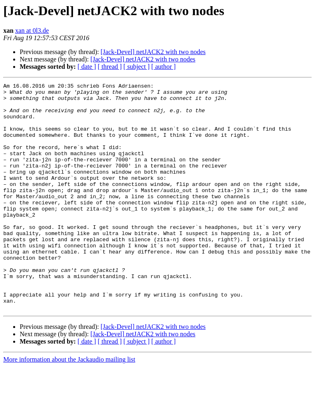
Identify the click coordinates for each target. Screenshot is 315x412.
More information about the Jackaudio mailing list (69, 404)
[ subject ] (136, 66)
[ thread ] (110, 66)
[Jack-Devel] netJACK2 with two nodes (152, 51)
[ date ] (87, 66)
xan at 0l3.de (32, 30)
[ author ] (163, 66)
